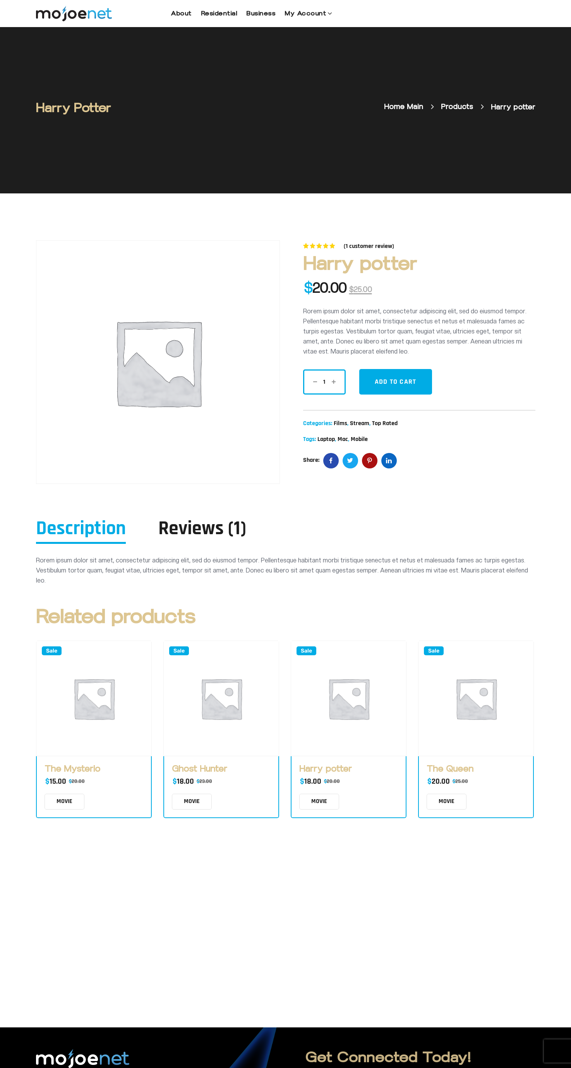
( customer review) (369, 246)
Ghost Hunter (199, 769)
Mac (343, 439)
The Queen (450, 769)
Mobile (359, 439)
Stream (359, 423)
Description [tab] (81, 529)
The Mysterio (72, 769)
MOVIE (64, 801)
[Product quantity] (324, 382)
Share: (311, 460)
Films (340, 423)
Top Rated (385, 423)
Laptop (326, 439)
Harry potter (325, 769)
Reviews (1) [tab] (202, 529)
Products (457, 107)
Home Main (403, 107)
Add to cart (396, 381)
